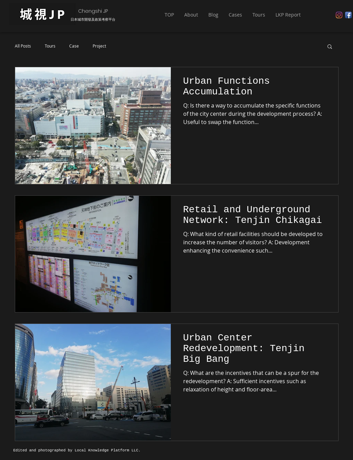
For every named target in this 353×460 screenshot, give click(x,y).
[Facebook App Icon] (348, 15)
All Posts (23, 46)
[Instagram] (339, 15)
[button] (191, 14)
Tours (50, 46)
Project (99, 46)
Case (74, 46)
